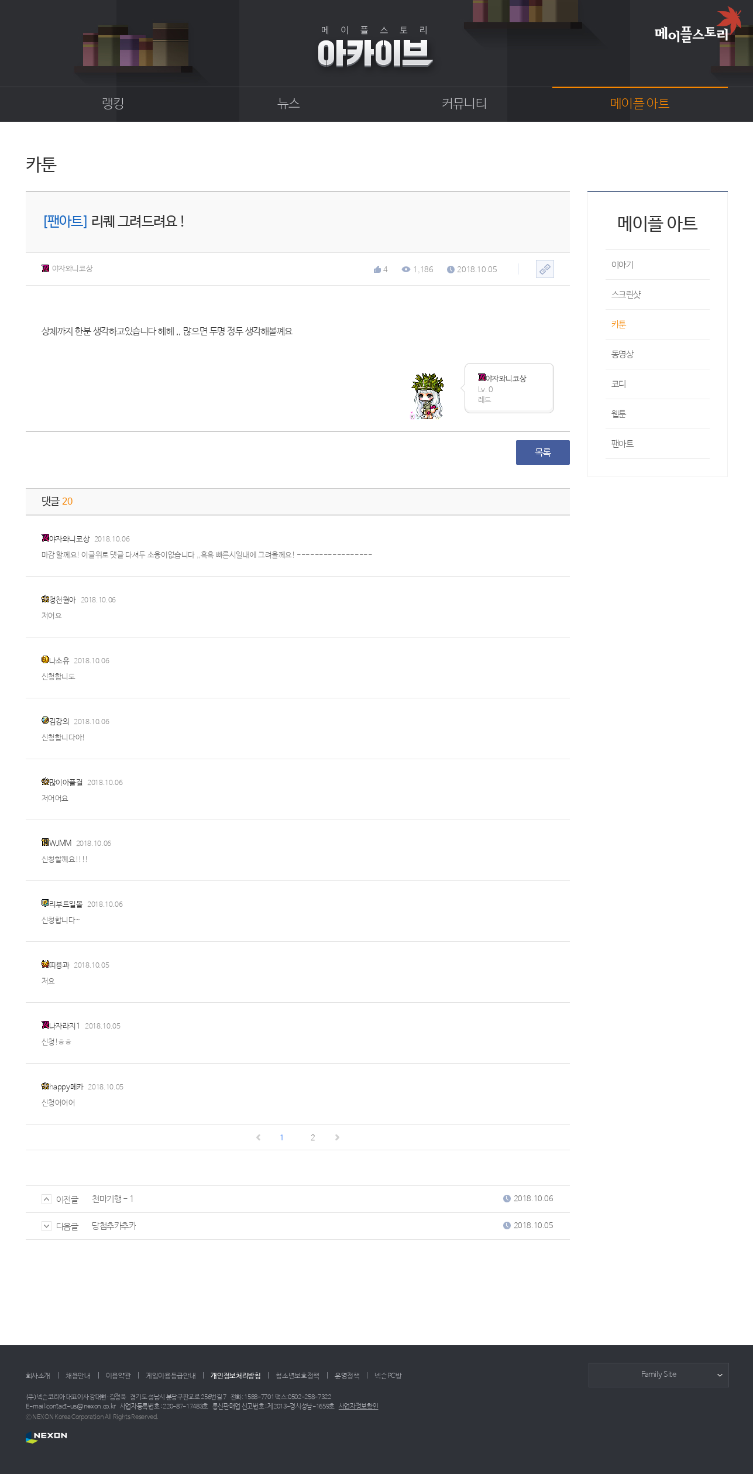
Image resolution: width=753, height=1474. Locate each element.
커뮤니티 (464, 104)
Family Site (658, 1374)
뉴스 (288, 104)
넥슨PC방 (387, 1376)
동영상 (622, 354)
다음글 (60, 1227)
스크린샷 (626, 295)
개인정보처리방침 (235, 1376)
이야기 (622, 265)
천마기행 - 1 (113, 1199)
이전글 (60, 1200)
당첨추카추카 (114, 1226)
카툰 (618, 325)
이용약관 (118, 1376)
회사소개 (38, 1376)
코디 (618, 384)
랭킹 (113, 104)
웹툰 (618, 414)
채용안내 (78, 1376)
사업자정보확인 (359, 1406)
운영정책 (347, 1376)
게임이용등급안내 (170, 1376)
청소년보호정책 (297, 1376)
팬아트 (622, 444)
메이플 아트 (639, 104)
